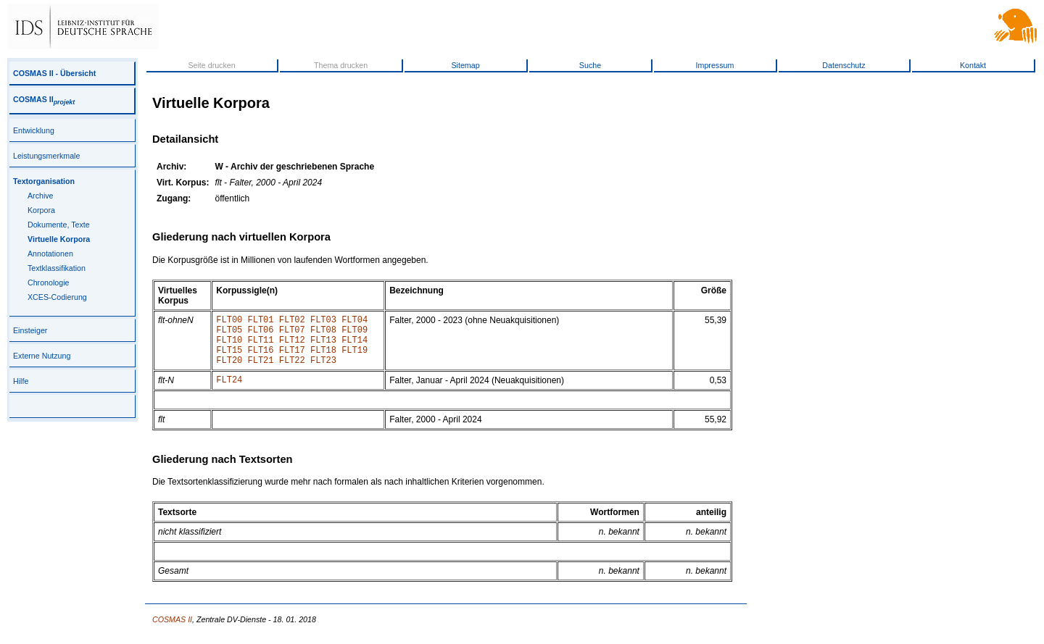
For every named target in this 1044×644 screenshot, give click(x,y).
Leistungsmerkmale (46, 155)
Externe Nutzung (41, 355)
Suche (590, 65)
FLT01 (261, 321)
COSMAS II (44, 99)
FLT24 (229, 392)
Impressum (715, 65)
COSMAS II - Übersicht (54, 73)
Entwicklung (33, 130)
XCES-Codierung (57, 297)
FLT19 (354, 358)
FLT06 (261, 333)
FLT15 (229, 358)
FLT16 (261, 358)
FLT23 (323, 370)
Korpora (41, 210)
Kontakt (973, 65)
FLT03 (323, 321)
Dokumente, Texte (59, 224)
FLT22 (292, 370)
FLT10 (229, 346)
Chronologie (48, 282)
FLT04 (354, 321)
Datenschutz (843, 65)
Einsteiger (30, 330)
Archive (41, 195)
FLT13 (323, 346)
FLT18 (323, 358)
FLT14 (354, 346)
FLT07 (292, 333)
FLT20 (229, 370)
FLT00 (229, 321)
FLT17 (292, 358)
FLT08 (323, 333)
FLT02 (292, 321)
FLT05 (229, 333)
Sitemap (465, 65)
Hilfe (20, 381)
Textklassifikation (57, 268)
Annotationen (50, 253)
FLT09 (354, 333)
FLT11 (261, 346)
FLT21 (261, 370)
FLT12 (292, 346)
